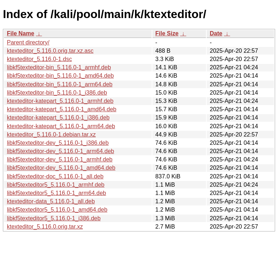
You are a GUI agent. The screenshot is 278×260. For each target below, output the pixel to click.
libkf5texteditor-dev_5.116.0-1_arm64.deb (60, 151)
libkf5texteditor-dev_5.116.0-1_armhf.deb (60, 159)
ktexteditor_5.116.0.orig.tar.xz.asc (50, 51)
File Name (20, 33)
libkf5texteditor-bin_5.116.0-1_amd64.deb (60, 76)
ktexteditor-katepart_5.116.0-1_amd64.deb (61, 109)
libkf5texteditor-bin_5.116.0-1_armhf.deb (59, 67)
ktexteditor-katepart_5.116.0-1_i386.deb (58, 117)
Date (216, 33)
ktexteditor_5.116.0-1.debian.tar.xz (51, 134)
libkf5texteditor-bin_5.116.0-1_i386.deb (57, 93)
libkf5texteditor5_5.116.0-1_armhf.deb (56, 185)
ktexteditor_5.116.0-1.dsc (39, 59)
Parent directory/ (28, 42)
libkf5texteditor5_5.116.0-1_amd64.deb (57, 210)
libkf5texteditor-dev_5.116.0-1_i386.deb (58, 143)
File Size (166, 33)
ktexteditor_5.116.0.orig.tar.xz (45, 227)
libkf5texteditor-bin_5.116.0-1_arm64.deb (60, 84)
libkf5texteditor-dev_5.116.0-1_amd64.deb (61, 168)
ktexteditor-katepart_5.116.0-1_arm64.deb (61, 126)
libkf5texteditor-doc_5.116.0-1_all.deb (55, 176)
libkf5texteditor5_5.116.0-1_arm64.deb (56, 193)
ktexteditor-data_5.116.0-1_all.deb (51, 201)
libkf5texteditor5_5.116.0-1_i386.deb (54, 218)
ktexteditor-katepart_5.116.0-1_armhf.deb (60, 101)
